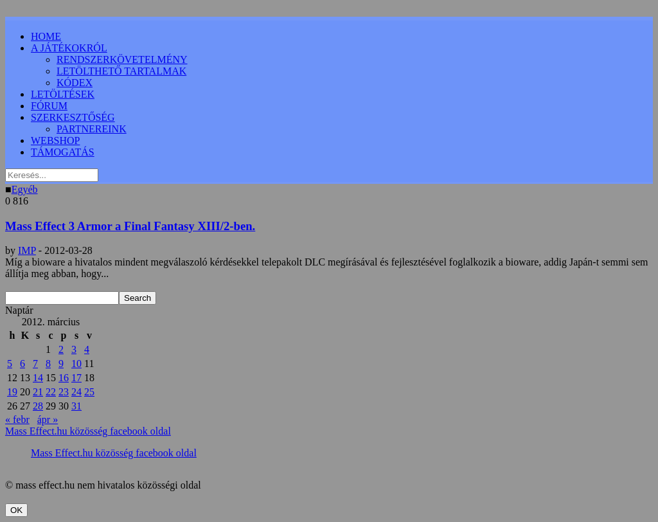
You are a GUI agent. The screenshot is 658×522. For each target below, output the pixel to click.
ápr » (47, 419)
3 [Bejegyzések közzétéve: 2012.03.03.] (73, 349)
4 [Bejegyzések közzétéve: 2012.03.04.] (86, 349)
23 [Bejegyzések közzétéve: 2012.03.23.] (63, 391)
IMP (27, 250)
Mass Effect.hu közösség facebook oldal (88, 431)
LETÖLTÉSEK (62, 94)
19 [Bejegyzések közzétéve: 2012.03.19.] (12, 391)
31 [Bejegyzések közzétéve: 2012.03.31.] (76, 406)
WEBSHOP (55, 140)
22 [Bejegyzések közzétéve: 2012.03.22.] (51, 391)
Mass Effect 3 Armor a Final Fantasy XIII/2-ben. (130, 226)
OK (16, 510)
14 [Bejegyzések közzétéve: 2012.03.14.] (38, 377)
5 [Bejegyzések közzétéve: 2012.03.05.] (9, 363)
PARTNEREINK (92, 128)
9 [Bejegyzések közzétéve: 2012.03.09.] (61, 363)
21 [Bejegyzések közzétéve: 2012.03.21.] (38, 391)
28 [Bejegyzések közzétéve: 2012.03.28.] (38, 406)
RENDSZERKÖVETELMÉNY (122, 59)
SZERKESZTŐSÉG (73, 117)
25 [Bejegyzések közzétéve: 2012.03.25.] (89, 391)
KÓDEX (75, 82)
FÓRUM (49, 105)
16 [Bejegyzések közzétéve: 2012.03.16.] (63, 377)
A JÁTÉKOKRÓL (69, 47)
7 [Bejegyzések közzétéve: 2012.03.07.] (35, 363)
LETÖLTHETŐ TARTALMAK (121, 71)
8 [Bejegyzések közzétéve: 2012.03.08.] (48, 363)
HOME (46, 36)
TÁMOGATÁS (62, 152)
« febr (17, 419)
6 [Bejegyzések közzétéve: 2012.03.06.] (22, 363)
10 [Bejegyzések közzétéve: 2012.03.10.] (76, 363)
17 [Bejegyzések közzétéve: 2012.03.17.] (76, 377)
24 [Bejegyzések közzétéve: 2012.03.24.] (76, 391)
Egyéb (25, 189)
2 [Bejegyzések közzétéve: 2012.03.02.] (61, 349)
